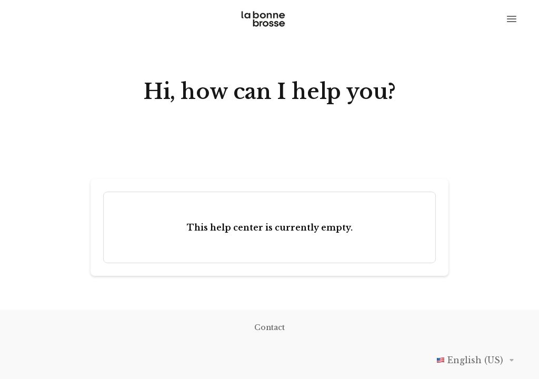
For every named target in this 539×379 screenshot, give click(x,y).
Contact (269, 327)
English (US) (477, 360)
